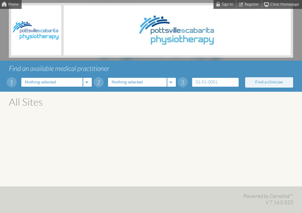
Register (252, 4)
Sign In (227, 4)
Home (13, 4)
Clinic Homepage (284, 4)
